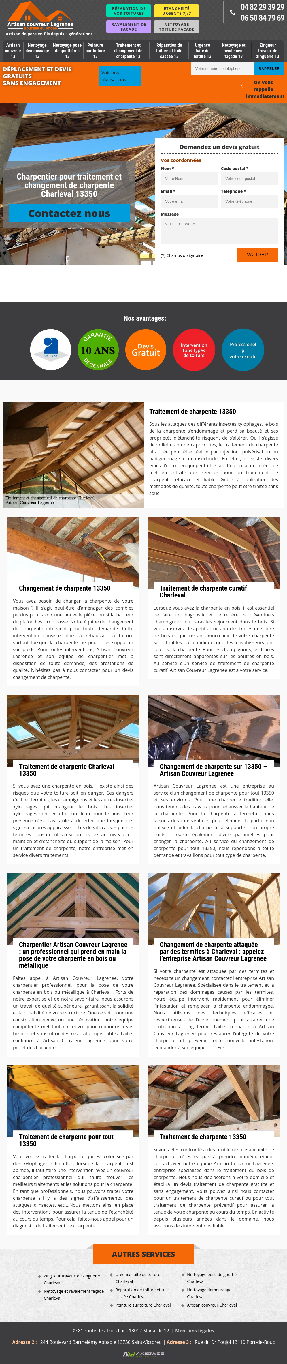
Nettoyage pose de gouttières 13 (67, 50)
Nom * (167, 168)
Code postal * (234, 168)
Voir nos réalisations (113, 76)
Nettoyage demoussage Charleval (209, 1293)
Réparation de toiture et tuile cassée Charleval (143, 1293)
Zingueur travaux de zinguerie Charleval (72, 1279)
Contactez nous (69, 213)
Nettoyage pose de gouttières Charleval (214, 1278)
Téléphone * (233, 191)
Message (170, 214)
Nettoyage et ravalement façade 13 (233, 50)
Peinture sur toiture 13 (95, 50)
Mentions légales (194, 1330)
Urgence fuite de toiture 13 (203, 50)
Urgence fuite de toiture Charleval (138, 1278)
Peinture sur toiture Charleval (143, 1305)
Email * (168, 191)
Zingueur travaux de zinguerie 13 (268, 50)
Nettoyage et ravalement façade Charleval (74, 1294)
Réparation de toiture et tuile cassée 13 (169, 50)
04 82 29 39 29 (262, 7)
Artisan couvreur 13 (13, 50)
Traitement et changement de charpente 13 (128, 50)
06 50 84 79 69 (262, 18)
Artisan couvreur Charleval (212, 1305)
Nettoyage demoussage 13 (37, 50)
